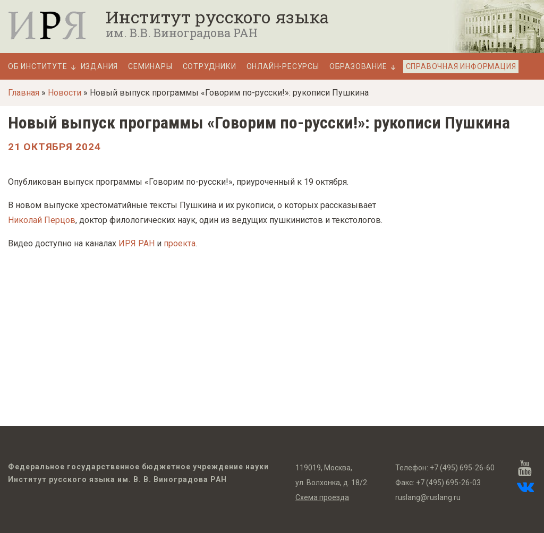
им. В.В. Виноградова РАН (182, 32)
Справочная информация (461, 66)
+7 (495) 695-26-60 (462, 467)
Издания (99, 67)
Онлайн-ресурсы (282, 67)
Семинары (150, 67)
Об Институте (37, 67)
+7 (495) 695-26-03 (448, 482)
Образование (358, 67)
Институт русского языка (217, 16)
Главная (23, 93)
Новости (64, 93)
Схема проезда (322, 497)
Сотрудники (209, 67)
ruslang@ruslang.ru (428, 497)
